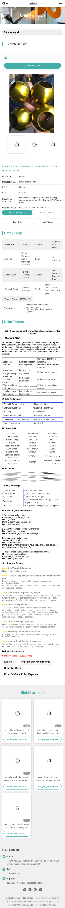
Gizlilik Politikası (13, 898)
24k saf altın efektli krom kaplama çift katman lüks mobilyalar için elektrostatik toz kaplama (48, 732)
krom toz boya (12, 668)
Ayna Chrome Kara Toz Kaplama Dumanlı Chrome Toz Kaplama (48, 779)
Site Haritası (27, 898)
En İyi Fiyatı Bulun (17, 213)
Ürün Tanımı (48, 222)
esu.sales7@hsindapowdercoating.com (24, 883)
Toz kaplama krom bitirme (35, 662)
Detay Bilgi (17, 222)
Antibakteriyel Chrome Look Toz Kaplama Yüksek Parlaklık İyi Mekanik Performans (17, 732)
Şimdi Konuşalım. (32, 66)
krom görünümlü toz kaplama (21, 674)
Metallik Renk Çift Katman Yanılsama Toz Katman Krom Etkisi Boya (17, 779)
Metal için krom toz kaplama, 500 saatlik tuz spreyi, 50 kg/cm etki (16, 826)
